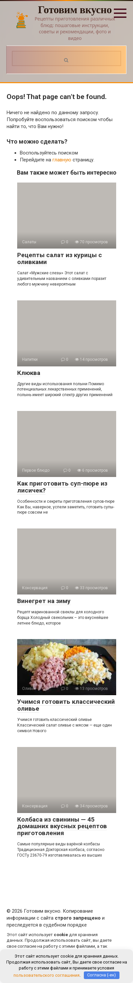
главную (61, 160)
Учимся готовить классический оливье (66, 705)
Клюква (28, 373)
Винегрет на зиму (44, 601)
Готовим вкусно (75, 10)
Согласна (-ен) (101, 974)
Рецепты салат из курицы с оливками (59, 258)
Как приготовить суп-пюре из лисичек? (62, 487)
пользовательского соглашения (47, 974)
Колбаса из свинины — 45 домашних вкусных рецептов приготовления (62, 826)
